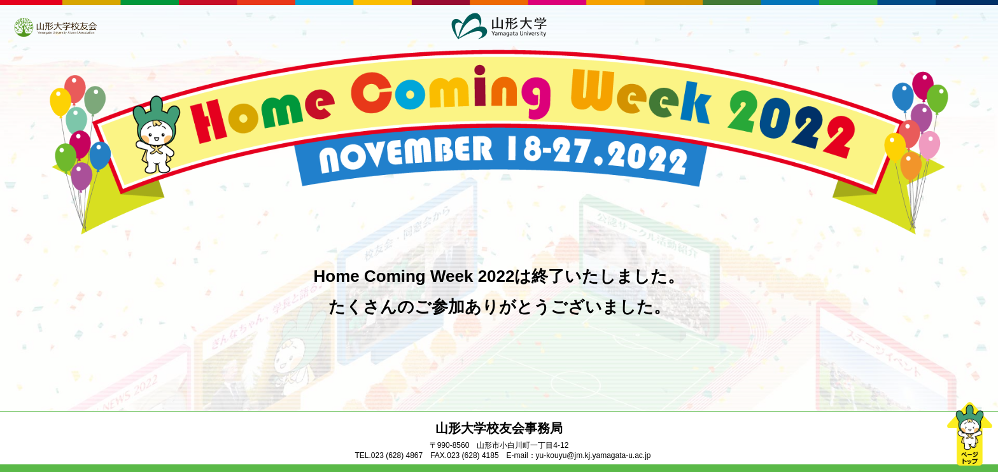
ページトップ (969, 434)
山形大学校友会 (55, 27)
